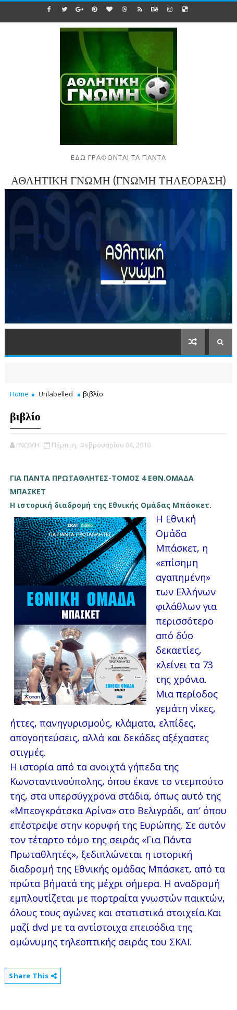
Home (19, 393)
